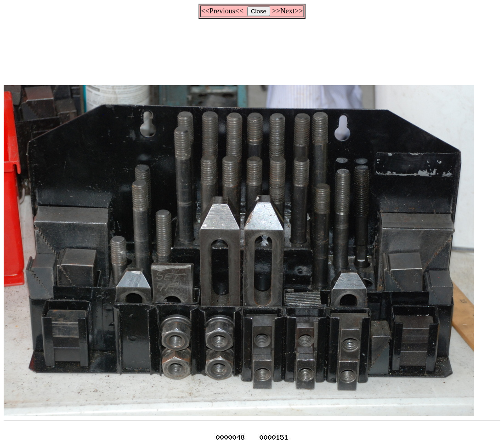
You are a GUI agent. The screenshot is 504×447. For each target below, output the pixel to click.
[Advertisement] (252, 47)
